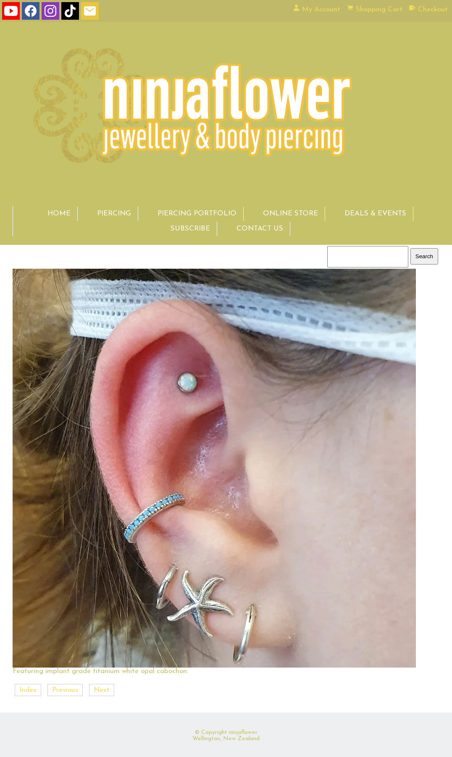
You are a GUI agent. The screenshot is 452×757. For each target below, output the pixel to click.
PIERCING (114, 213)
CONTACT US (260, 228)
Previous (65, 690)
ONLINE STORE (290, 213)
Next (102, 690)
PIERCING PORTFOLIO (197, 213)
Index (28, 690)
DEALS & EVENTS (375, 213)
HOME (59, 213)
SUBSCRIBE (190, 228)
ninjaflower (243, 732)
